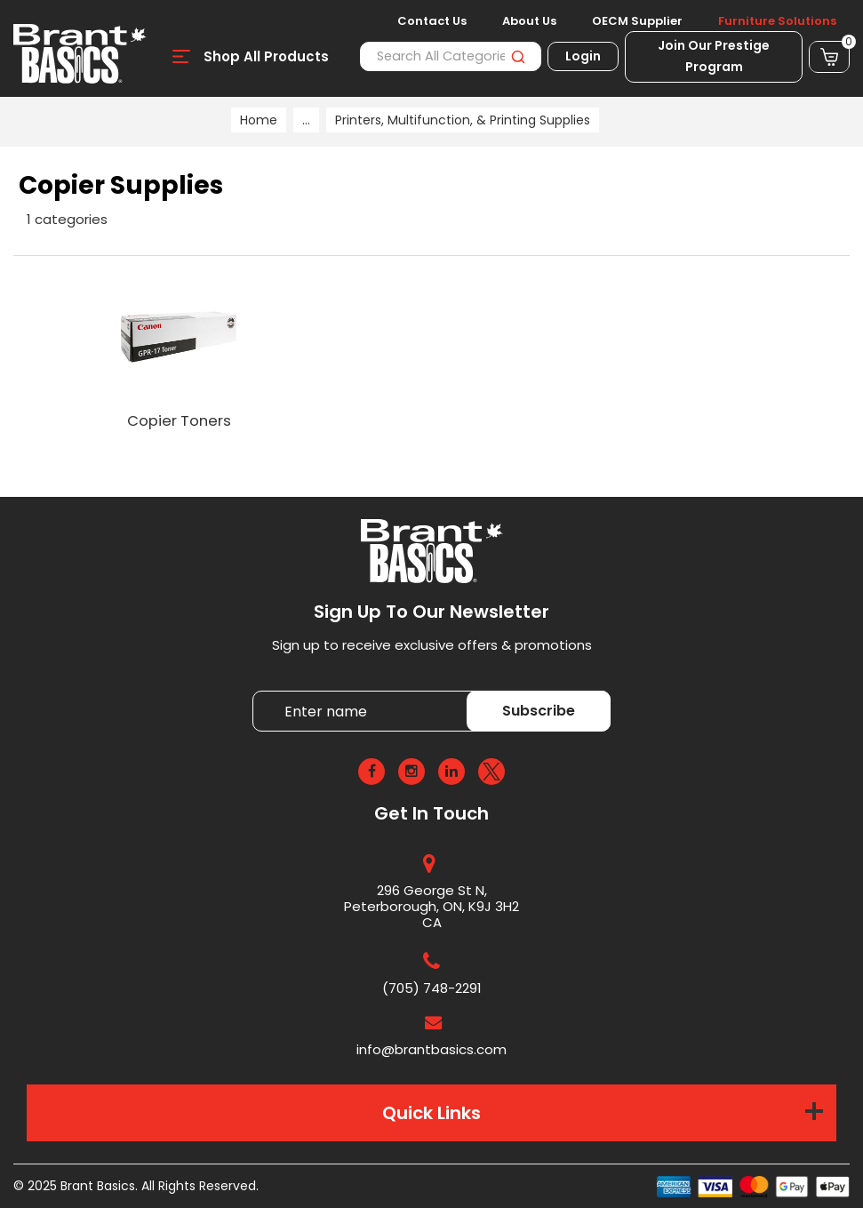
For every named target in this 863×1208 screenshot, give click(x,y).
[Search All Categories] (450, 56)
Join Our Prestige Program (714, 56)
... (306, 120)
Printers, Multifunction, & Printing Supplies (462, 120)
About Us (529, 21)
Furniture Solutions (777, 21)
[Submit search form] (517, 56)
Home (258, 120)
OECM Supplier (637, 21)
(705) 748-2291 (432, 988)
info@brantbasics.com (431, 1049)
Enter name (257, 691)
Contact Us (432, 21)
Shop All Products (266, 56)
